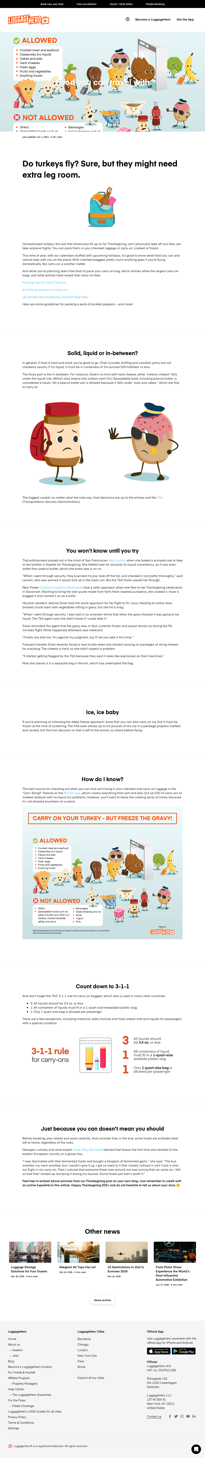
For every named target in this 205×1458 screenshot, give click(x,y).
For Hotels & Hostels (21, 1372)
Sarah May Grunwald (88, 1149)
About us (14, 1344)
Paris (80, 1361)
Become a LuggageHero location (30, 1367)
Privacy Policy (17, 1417)
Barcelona (84, 1339)
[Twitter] (176, 1416)
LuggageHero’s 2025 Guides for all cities (34, 1411)
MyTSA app (72, 793)
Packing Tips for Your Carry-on (44, 282)
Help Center (16, 1389)
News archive (102, 1300)
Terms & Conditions (21, 1423)
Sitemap (13, 1428)
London (82, 1350)
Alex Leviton (117, 560)
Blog (11, 1361)
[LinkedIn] (194, 1416)
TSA (160, 497)
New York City (87, 1356)
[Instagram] (182, 1416)
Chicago (83, 1344)
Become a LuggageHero (152, 19)
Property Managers (24, 1383)
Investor (17, 1350)
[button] (196, 1449)
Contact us (154, 1416)
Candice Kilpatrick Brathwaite (61, 587)
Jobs (15, 1356)
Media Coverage (23, 1406)
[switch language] (127, 19)
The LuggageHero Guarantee (31, 1395)
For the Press (16, 1400)
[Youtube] (188, 1416)
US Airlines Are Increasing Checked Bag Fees (55, 297)
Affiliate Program (19, 1378)
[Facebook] (170, 1416)
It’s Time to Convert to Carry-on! (45, 289)
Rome (81, 1367)
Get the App (185, 19)
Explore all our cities (90, 1378)
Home (12, 1339)
